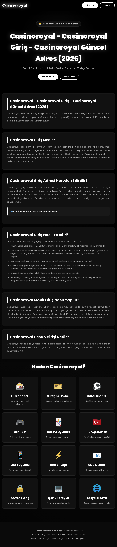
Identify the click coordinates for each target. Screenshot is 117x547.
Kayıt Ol (107, 5)
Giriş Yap (90, 5)
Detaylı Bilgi (69, 76)
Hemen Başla (48, 76)
